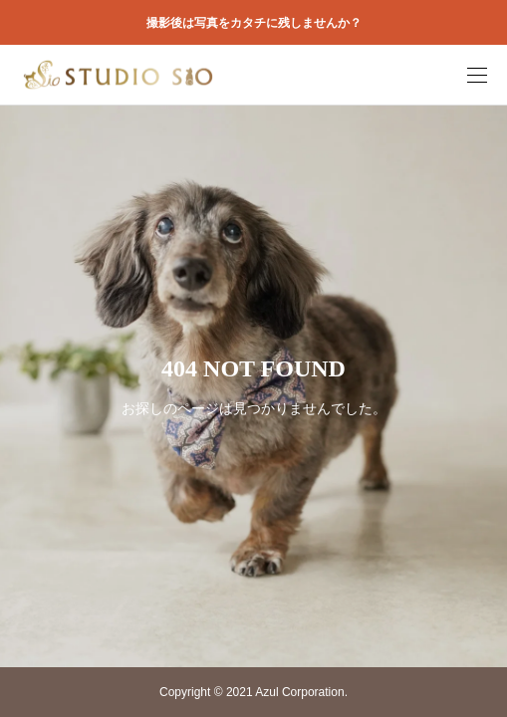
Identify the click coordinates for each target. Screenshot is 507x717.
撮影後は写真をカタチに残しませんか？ (254, 23)
